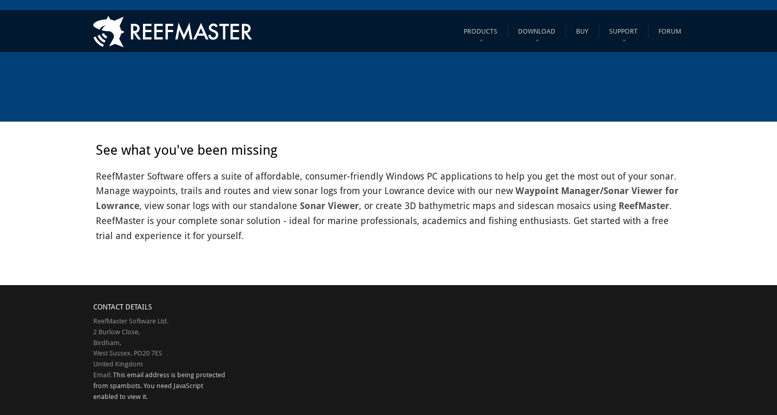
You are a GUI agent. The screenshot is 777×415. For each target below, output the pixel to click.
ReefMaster (643, 205)
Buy (582, 31)
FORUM (669, 31)
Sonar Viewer (329, 205)
